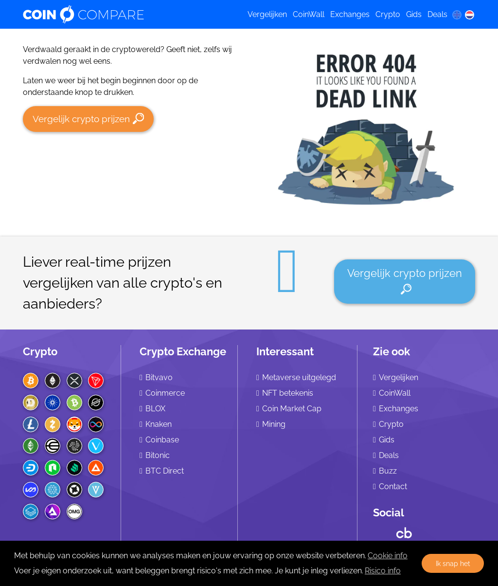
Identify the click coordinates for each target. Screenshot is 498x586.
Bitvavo (159, 377)
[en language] (456, 14)
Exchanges (350, 14)
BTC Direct (164, 471)
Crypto (387, 14)
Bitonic (157, 455)
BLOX (155, 408)
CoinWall (308, 14)
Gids (414, 14)
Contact (393, 486)
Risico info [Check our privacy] (383, 570)
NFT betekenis (287, 393)
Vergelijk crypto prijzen (88, 118)
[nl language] (469, 14)
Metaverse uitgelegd (299, 377)
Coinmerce (165, 393)
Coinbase (162, 439)
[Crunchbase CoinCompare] (404, 530)
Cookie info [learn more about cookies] (388, 555)
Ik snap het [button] (453, 563)
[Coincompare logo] (127, 14)
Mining (273, 424)
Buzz (388, 471)
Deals (437, 14)
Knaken (158, 424)
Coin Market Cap (291, 408)
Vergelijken (267, 14)
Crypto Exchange (183, 351)
